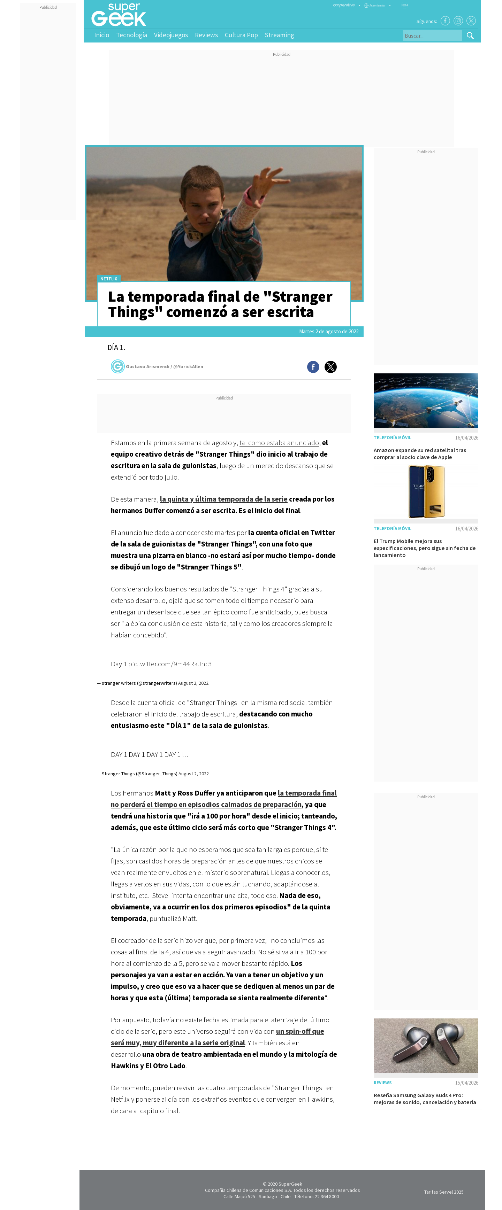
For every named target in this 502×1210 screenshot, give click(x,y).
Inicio (101, 35)
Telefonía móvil (392, 438)
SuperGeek (290, 1184)
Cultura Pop (241, 35)
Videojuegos (171, 35)
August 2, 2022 (193, 683)
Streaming (279, 35)
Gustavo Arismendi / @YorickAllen (157, 366)
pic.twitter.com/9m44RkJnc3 (170, 663)
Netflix (108, 279)
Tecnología (131, 35)
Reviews (206, 35)
